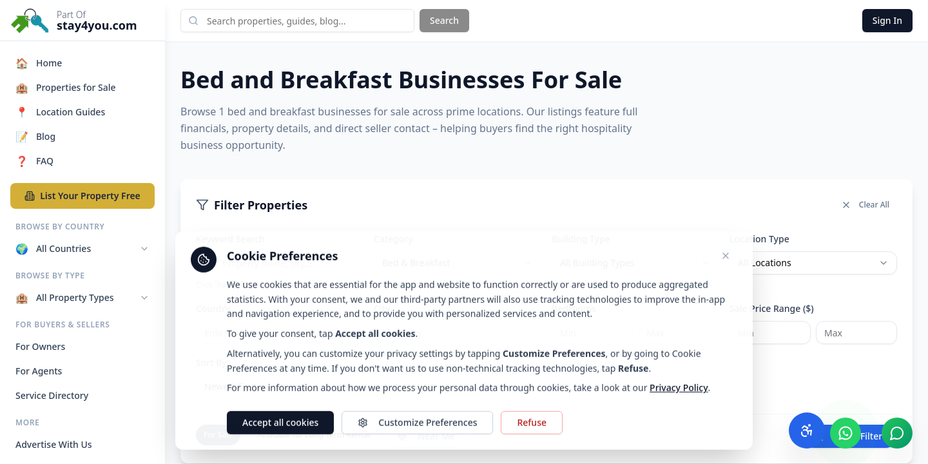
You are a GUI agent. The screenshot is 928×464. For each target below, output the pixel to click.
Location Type (759, 239)
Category (393, 239)
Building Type (581, 239)
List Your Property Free (82, 195)
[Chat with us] (897, 433)
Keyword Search (230, 239)
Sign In (887, 20)
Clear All (865, 204)
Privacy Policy (679, 427)
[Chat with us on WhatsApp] (845, 433)
